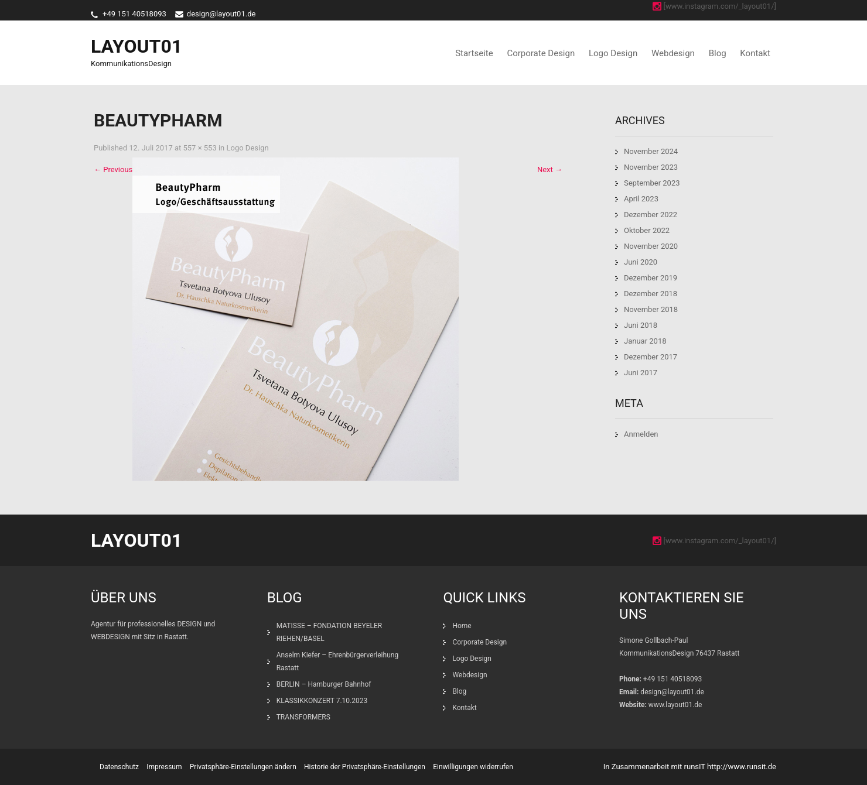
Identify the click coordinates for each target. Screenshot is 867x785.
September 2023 (652, 183)
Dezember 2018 (650, 293)
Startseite (474, 53)
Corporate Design (541, 53)
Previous (113, 169)
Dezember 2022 (650, 214)
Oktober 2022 (647, 230)
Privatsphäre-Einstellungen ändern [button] (243, 767)
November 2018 (651, 309)
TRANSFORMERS (304, 717)
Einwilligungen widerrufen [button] (473, 767)
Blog (717, 53)
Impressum (164, 767)
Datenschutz (119, 767)
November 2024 (651, 151)
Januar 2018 (645, 341)
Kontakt (755, 53)
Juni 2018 (640, 325)
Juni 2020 (640, 262)
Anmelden (641, 434)
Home (461, 626)
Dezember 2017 (650, 356)
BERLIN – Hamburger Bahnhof (324, 684)
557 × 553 (199, 147)
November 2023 (651, 167)
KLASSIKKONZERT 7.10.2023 (322, 701)
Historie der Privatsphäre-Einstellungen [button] (364, 767)
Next (549, 169)
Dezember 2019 (650, 277)
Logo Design (613, 53)
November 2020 (651, 246)
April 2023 (641, 198)
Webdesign (673, 53)
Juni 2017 (640, 372)
